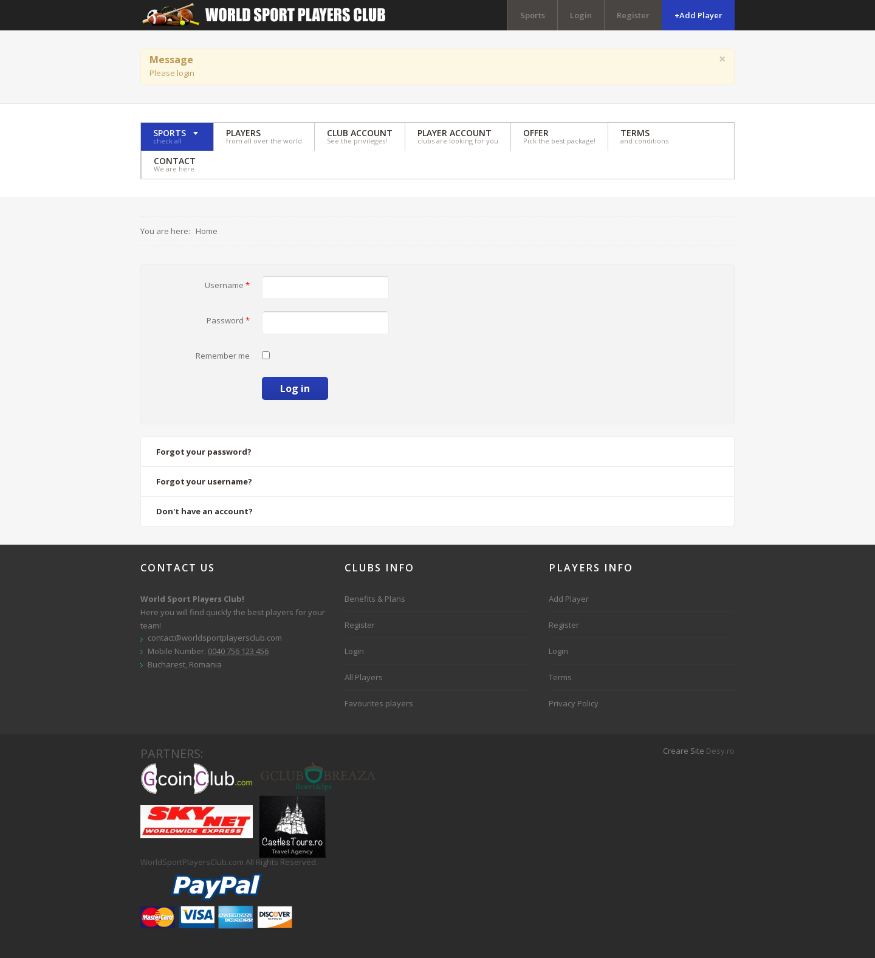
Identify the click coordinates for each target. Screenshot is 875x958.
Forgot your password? (204, 451)
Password (228, 320)
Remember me (223, 355)
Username (227, 285)
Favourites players (379, 703)
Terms (560, 677)
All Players (364, 677)
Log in (295, 388)
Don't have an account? (204, 511)
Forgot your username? (204, 481)
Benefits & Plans (375, 598)
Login (581, 15)
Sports (532, 15)
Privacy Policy (574, 703)
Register (633, 15)
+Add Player (698, 15)
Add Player (569, 598)
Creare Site (683, 750)
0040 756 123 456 (238, 651)
